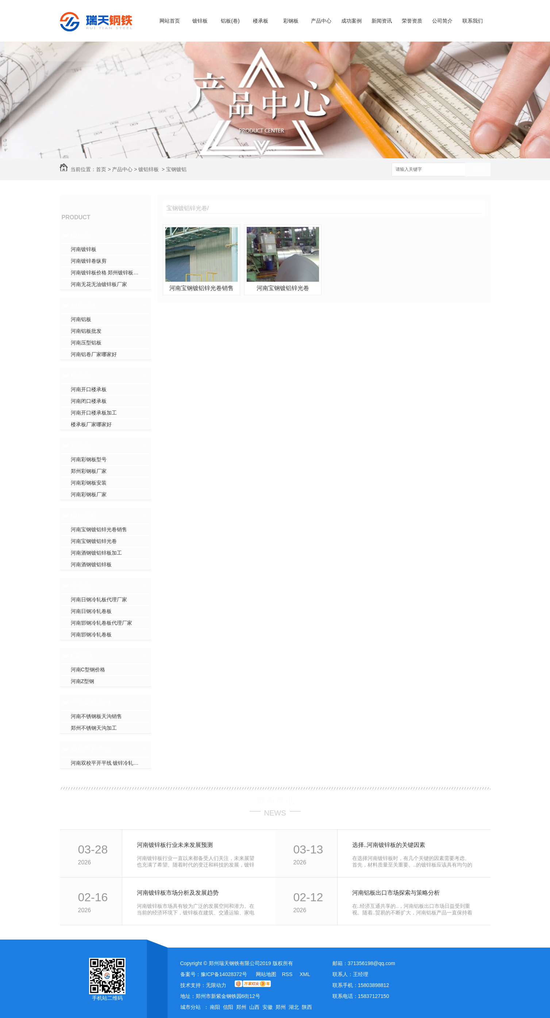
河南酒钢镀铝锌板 (91, 564)
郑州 (241, 1007)
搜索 (478, 170)
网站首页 (169, 21)
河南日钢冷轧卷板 (91, 611)
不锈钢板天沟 (90, 702)
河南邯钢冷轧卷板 (91, 634)
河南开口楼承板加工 (94, 413)
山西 (254, 1007)
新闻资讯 (382, 21)
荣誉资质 (412, 21)
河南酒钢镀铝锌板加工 (96, 553)
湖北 (294, 1007)
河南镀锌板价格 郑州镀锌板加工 (107, 272)
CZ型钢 (82, 655)
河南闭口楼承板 (89, 401)
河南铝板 (81, 319)
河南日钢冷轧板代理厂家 (99, 599)
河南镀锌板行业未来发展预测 (175, 845)
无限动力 (216, 985)
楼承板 (260, 21)
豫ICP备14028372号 (224, 974)
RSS (288, 974)
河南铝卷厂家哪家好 (94, 354)
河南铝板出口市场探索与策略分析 (396, 893)
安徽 (267, 1007)
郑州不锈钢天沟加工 (94, 728)
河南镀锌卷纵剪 (89, 261)
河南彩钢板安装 (89, 483)
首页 (101, 169)
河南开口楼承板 (89, 389)
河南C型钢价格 (88, 669)
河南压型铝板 (86, 343)
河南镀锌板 (83, 249)
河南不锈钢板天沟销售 (96, 716)
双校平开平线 (90, 749)
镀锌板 (200, 21)
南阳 (215, 1007)
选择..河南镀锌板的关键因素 (389, 845)
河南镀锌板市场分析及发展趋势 (178, 893)
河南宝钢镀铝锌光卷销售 (99, 529)
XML (305, 974)
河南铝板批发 (86, 331)
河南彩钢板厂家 (89, 494)
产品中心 (321, 21)
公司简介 (442, 21)
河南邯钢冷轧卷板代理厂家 (101, 623)
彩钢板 (291, 21)
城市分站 (190, 1007)
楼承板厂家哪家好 (91, 424)
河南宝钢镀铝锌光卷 (94, 541)
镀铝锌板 (148, 169)
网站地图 (266, 974)
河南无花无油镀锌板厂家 (99, 284)
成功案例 (351, 21)
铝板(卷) (230, 21)
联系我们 (472, 21)
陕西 (307, 1007)
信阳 (228, 1007)
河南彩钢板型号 (89, 459)
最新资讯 (275, 800)
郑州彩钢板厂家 (89, 471)
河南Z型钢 (83, 681)
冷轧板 (81, 585)
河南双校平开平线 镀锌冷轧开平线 (110, 763)
